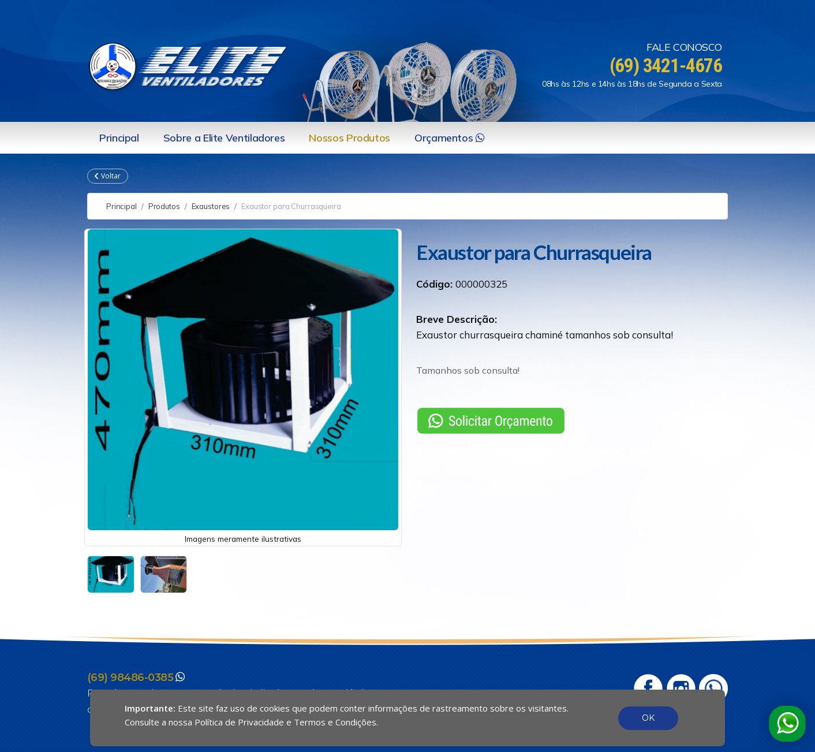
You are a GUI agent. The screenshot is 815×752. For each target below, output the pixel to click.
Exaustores (211, 206)
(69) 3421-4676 (662, 65)
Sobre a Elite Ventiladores (224, 137)
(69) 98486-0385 (130, 677)
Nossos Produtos (349, 137)
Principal (119, 137)
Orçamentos (449, 138)
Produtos (164, 206)
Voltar (108, 176)
